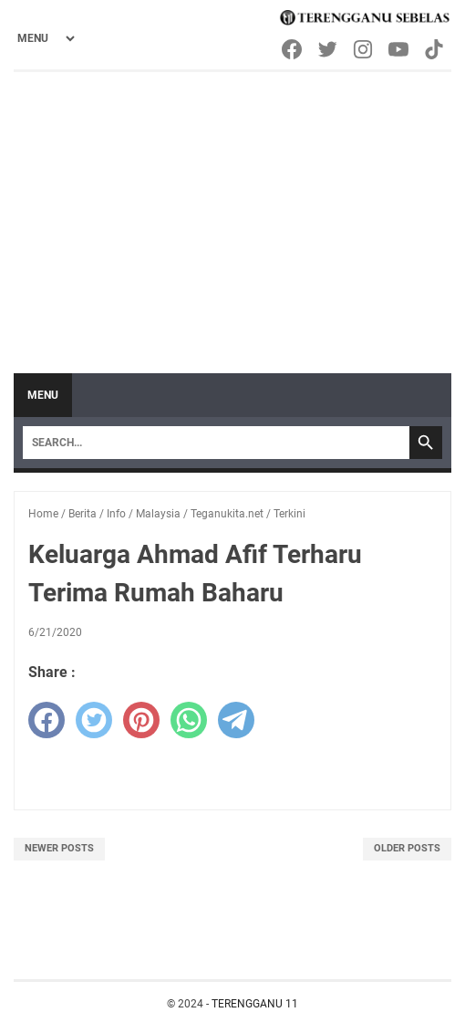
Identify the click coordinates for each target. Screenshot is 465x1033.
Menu (42, 395)
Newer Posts (59, 848)
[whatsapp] (188, 720)
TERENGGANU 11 (255, 1003)
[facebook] (46, 720)
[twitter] (94, 720)
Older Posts (407, 848)
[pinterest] (141, 720)
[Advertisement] (232, 209)
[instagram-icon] (364, 49)
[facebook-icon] (293, 49)
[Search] (216, 442)
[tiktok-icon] (435, 49)
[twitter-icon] (329, 49)
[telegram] (236, 720)
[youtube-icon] (400, 49)
